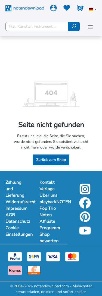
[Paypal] (15, 256)
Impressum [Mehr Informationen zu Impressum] (16, 208)
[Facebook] (85, 206)
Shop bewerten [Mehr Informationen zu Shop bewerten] (48, 237)
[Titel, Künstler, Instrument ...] (36, 26)
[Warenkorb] (80, 9)
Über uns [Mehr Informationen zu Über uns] (48, 195)
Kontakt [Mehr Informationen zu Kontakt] (47, 182)
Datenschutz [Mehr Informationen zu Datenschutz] (17, 221)
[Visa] (53, 256)
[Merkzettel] (66, 9)
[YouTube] (85, 234)
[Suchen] (74, 26)
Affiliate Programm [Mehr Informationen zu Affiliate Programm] (49, 224)
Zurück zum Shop (51, 159)
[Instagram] (85, 192)
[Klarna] (15, 269)
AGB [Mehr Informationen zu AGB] (10, 215)
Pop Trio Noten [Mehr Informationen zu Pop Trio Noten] (47, 211)
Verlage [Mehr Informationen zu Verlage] (47, 189)
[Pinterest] (85, 220)
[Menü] (90, 27)
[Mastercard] (72, 256)
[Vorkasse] (34, 269)
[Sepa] (34, 256)
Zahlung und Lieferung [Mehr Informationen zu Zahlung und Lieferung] (14, 188)
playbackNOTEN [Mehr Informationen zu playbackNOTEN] (51, 202)
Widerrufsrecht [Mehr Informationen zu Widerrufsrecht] (17, 202)
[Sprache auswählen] (93, 9)
